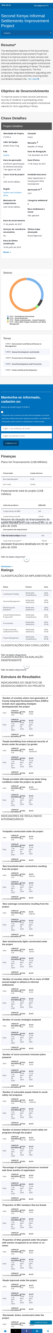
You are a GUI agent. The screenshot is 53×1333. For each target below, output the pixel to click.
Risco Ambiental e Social (36, 210)
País (5, 151)
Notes (6, 252)
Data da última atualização (10, 242)
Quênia (6, 155)
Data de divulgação (37, 151)
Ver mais (33, 79)
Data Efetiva (34, 160)
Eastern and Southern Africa (12, 194)
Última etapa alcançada (34, 230)
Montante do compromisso (9, 201)
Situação (32, 133)
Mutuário (33, 142)
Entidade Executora (37, 174)
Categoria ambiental (37, 200)
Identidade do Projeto (13, 133)
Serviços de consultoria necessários (14, 230)
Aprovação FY (35, 189)
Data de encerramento (14, 220)
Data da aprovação (12, 160)
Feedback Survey (41, 1322)
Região (6, 189)
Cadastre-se (11, 443)
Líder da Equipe (10, 142)
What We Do (6, 5)
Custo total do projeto (13, 176)
